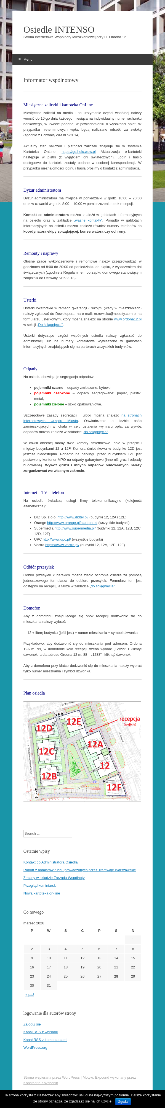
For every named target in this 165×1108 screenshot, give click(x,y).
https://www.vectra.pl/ (62, 545)
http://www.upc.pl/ (57, 539)
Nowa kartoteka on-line (41, 893)
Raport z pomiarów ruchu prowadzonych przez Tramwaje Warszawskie (79, 870)
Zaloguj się (32, 1024)
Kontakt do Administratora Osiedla (50, 862)
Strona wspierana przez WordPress (51, 1077)
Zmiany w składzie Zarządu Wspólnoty (54, 878)
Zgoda (123, 1102)
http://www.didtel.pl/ (72, 517)
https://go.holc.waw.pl (79, 152)
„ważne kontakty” (88, 220)
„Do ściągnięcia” (50, 325)
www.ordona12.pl (128, 319)
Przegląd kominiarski (40, 885)
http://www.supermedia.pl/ (75, 528)
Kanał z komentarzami (45, 1040)
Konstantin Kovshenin (40, 1083)
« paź (29, 995)
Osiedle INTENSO (59, 29)
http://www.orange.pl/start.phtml (72, 523)
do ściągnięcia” (103, 586)
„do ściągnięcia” (95, 432)
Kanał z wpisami (40, 1032)
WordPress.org (35, 1047)
